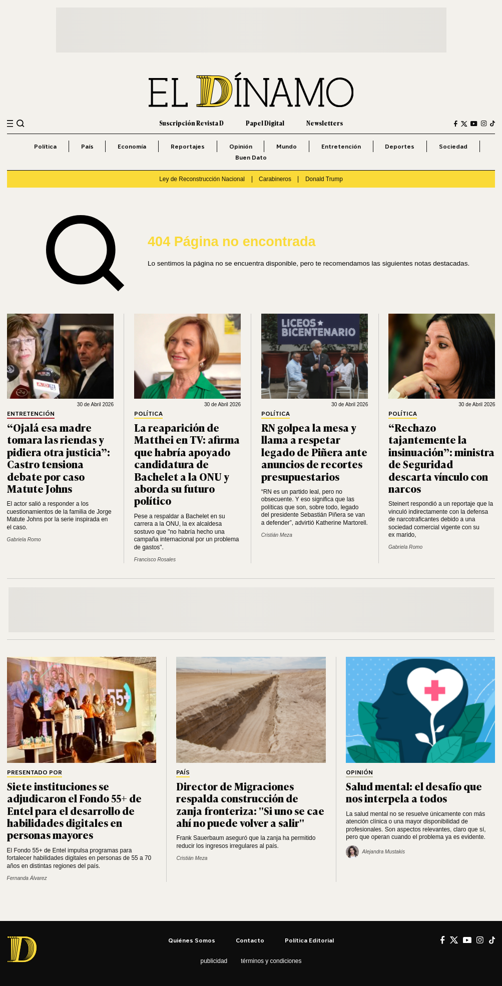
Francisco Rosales (155, 559)
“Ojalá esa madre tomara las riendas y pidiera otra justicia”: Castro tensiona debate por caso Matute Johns (58, 458)
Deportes (399, 146)
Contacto (250, 940)
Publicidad (214, 960)
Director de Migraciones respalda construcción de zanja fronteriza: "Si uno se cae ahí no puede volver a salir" (250, 804)
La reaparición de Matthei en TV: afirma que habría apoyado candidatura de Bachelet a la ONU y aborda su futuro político (187, 464)
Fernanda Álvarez (27, 878)
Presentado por (34, 772)
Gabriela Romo (24, 539)
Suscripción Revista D (191, 123)
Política (45, 146)
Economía (132, 146)
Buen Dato (251, 157)
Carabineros (275, 179)
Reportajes (188, 146)
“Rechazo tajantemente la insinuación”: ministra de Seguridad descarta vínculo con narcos (441, 458)
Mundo (286, 146)
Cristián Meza (276, 535)
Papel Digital (265, 123)
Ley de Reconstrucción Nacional (202, 179)
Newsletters (324, 123)
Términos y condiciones (271, 960)
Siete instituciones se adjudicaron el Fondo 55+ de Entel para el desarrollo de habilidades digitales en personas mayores (74, 810)
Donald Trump (324, 179)
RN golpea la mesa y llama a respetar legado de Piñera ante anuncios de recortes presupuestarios (314, 452)
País (87, 146)
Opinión (240, 146)
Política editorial (309, 940)
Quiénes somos (191, 940)
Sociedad (453, 146)
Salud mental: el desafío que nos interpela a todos (414, 791)
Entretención (341, 146)
